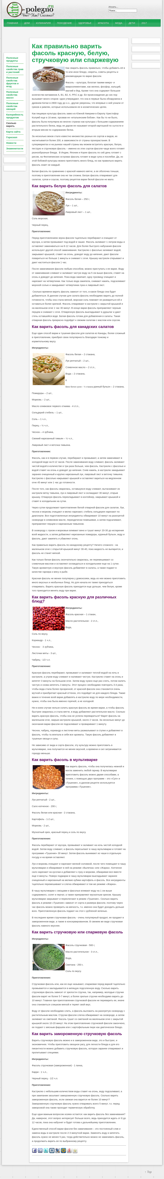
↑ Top (148, 1172)
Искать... (113, 6)
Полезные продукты (12, 59)
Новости (11, 143)
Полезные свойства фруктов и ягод (12, 82)
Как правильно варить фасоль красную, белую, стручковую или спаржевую (75, 53)
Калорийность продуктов (14, 116)
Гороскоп (11, 137)
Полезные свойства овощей (12, 106)
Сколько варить (11, 124)
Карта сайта (13, 131)
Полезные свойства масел (12, 95)
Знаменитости (14, 148)
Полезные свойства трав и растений (14, 69)
